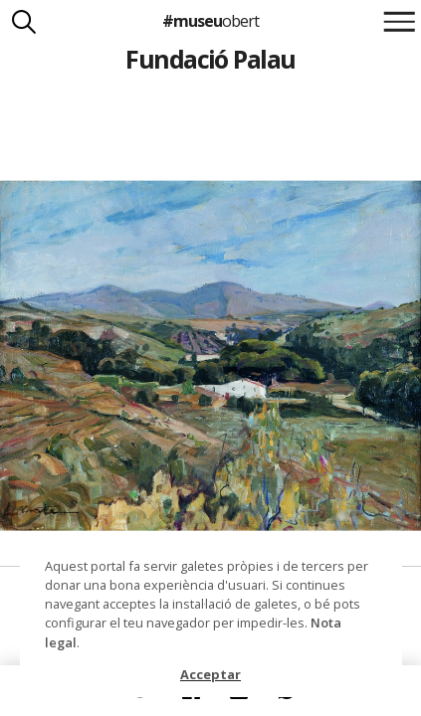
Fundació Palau (210, 59)
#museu (210, 21)
